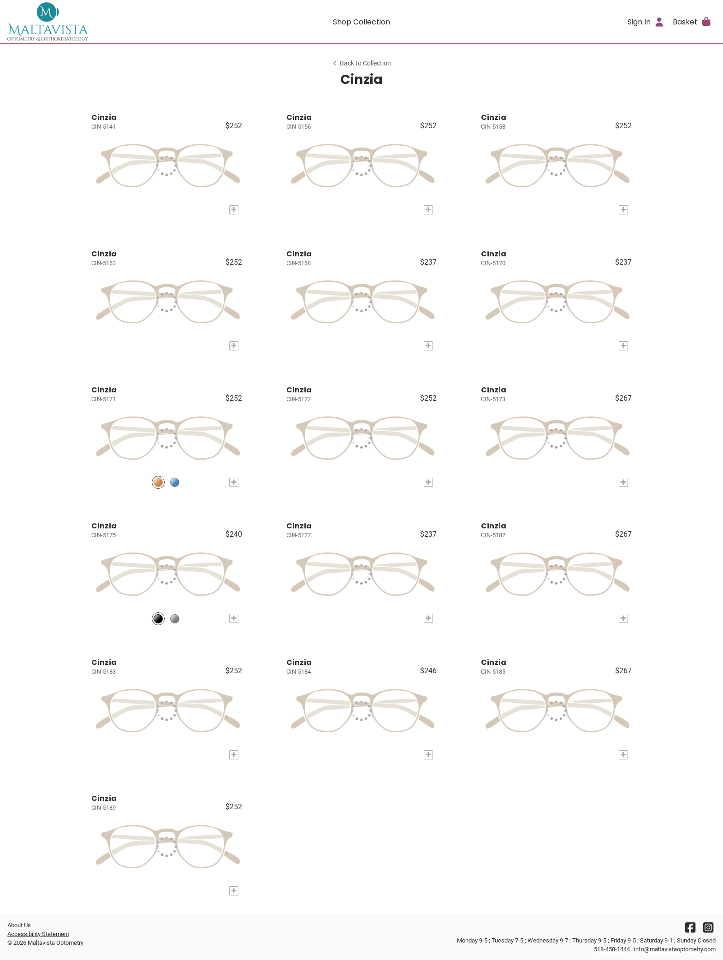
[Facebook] (690, 929)
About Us (19, 925)
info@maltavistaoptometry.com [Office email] (675, 949)
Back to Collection (361, 63)
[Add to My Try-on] (233, 209)
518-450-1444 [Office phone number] (612, 949)
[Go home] (95, 21)
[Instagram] (708, 929)
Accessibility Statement (38, 933)
